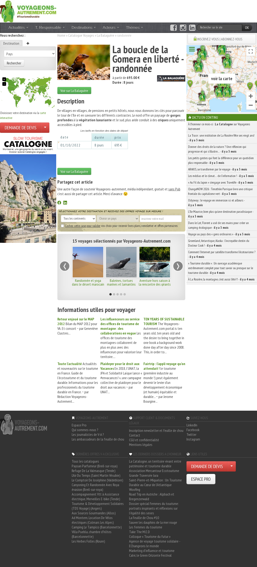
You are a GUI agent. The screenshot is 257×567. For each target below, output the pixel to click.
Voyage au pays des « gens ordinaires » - (219, 234)
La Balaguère (105, 35)
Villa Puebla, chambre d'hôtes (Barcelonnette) (91, 534)
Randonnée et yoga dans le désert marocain (88, 282)
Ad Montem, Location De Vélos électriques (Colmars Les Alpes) (93, 520)
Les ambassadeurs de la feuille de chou (98, 439)
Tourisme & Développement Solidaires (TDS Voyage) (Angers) (98, 506)
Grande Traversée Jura (143, 475)
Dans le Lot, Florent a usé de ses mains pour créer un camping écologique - (218, 225)
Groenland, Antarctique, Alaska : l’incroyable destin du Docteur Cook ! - (218, 243)
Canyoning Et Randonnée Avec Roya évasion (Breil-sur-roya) (95, 487)
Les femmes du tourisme (145, 527)
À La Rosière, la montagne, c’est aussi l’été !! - (221, 279)
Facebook (192, 429)
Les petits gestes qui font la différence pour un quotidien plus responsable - (221, 160)
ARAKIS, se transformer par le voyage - (217, 169)
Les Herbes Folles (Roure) (88, 541)
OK (247, 27)
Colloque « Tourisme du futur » (149, 536)
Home (61, 35)
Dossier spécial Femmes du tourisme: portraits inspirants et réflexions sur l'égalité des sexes (154, 508)
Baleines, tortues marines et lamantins (121, 282)
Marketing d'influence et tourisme (151, 550)
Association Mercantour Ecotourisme (154, 470)
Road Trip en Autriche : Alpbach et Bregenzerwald (151, 496)
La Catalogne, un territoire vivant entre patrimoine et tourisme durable (155, 463)
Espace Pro (79, 425)
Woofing (134, 489)
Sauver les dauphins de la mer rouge (153, 522)
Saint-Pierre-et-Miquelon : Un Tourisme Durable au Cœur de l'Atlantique (155, 482)
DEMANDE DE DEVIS (20, 128)
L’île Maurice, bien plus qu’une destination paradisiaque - (220, 213)
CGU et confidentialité (144, 439)
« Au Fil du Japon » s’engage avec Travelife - (220, 182)
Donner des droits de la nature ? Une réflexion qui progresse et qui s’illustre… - (217, 149)
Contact (134, 435)
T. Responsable (50, 27)
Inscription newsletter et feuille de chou (156, 430)
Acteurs (111, 27)
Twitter (191, 434)
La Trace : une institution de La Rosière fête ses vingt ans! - (221, 137)
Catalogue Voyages (81, 35)
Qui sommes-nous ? (85, 429)
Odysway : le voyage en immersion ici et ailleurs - (216, 202)
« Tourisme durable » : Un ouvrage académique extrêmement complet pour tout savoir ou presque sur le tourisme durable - (220, 268)
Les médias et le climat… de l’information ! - (221, 176)
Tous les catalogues (85, 461)
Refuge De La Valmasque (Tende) (93, 470)
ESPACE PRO (201, 479)
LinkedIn (191, 425)
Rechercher (14, 63)
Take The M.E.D (139, 531)
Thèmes (134, 27)
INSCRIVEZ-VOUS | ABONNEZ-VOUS (219, 39)
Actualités (18, 27)
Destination (11, 43)
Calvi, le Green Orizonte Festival (150, 555)
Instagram (193, 439)
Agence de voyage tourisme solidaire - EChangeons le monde (154, 543)
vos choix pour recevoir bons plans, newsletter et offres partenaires (119, 226)
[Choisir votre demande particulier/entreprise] (45, 127)
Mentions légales (140, 444)
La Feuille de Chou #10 (144, 517)
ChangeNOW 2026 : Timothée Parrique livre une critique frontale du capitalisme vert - (220, 191)
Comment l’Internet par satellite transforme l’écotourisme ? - (221, 254)
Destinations (84, 27)
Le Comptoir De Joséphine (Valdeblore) (97, 480)
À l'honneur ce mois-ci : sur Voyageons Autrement (219, 126)
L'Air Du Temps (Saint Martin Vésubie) (96, 475)
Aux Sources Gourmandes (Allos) (94, 513)
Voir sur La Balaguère (74, 90)
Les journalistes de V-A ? (88, 434)
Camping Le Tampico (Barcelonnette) (97, 527)
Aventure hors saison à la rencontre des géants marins (155, 284)
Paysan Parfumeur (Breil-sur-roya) (95, 466)
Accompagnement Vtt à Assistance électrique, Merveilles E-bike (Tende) (96, 496)
